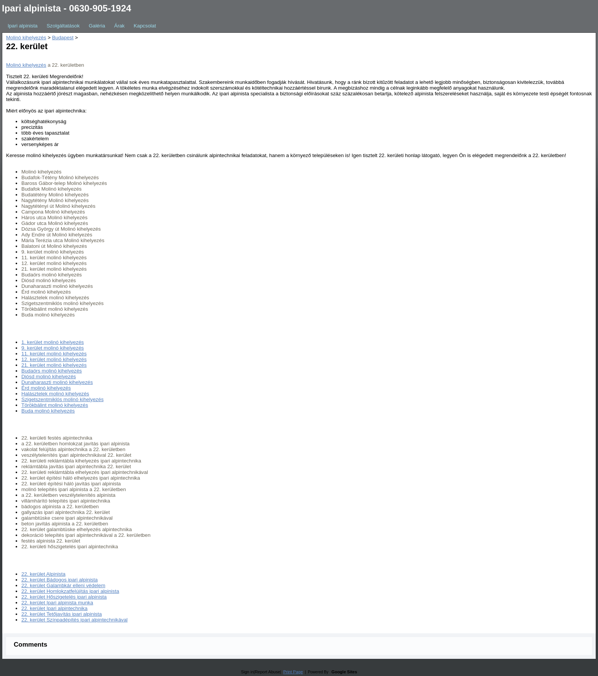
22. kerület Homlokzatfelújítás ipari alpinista (70, 591)
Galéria (97, 26)
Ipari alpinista (23, 26)
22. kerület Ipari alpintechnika (54, 608)
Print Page (293, 672)
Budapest (62, 37)
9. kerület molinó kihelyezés (52, 348)
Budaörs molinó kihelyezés (51, 371)
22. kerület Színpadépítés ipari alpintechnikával (74, 620)
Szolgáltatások (63, 26)
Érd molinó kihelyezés (46, 388)
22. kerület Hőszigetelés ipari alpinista (64, 597)
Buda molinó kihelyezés (48, 411)
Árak (119, 26)
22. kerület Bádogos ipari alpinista (59, 580)
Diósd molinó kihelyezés (48, 376)
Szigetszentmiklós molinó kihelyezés (62, 399)
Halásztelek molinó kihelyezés (55, 394)
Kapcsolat (144, 26)
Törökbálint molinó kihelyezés (54, 405)
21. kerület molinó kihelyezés (54, 365)
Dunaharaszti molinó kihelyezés (57, 382)
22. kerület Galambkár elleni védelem (63, 585)
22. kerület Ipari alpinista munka (57, 602)
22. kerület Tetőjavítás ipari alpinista (61, 614)
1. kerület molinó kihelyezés (52, 342)
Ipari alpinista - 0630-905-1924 (66, 8)
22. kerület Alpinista (43, 574)
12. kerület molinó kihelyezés (54, 359)
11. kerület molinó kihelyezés (54, 353)
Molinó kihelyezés (26, 37)
